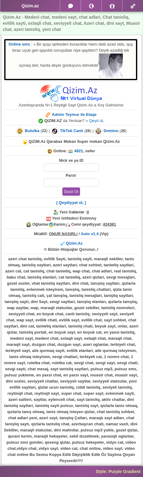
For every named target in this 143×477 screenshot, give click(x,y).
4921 (78, 151)
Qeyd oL (96, 120)
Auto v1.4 (90, 233)
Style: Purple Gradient (118, 471)
